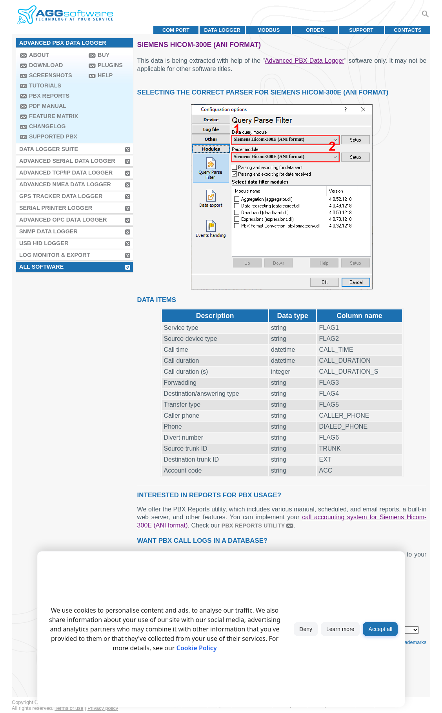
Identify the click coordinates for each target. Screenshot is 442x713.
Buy (103, 55)
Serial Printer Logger (55, 208)
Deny (305, 629)
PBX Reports (49, 96)
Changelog (47, 126)
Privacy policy (102, 708)
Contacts (407, 30)
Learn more (340, 629)
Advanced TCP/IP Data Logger (66, 172)
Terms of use (69, 708)
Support (361, 30)
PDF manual (47, 106)
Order (315, 30)
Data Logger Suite (48, 149)
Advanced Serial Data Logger (67, 161)
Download (46, 65)
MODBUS (268, 30)
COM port (175, 30)
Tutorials (45, 85)
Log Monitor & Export (54, 255)
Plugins (110, 65)
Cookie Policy (196, 648)
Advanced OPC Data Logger (63, 219)
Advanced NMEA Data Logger (65, 184)
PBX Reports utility (253, 525)
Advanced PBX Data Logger (304, 60)
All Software (41, 267)
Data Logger (222, 30)
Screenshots (50, 75)
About (39, 55)
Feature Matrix (53, 116)
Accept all (381, 629)
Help (105, 75)
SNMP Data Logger (48, 231)
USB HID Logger (44, 243)
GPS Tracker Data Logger (60, 196)
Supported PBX (53, 136)
